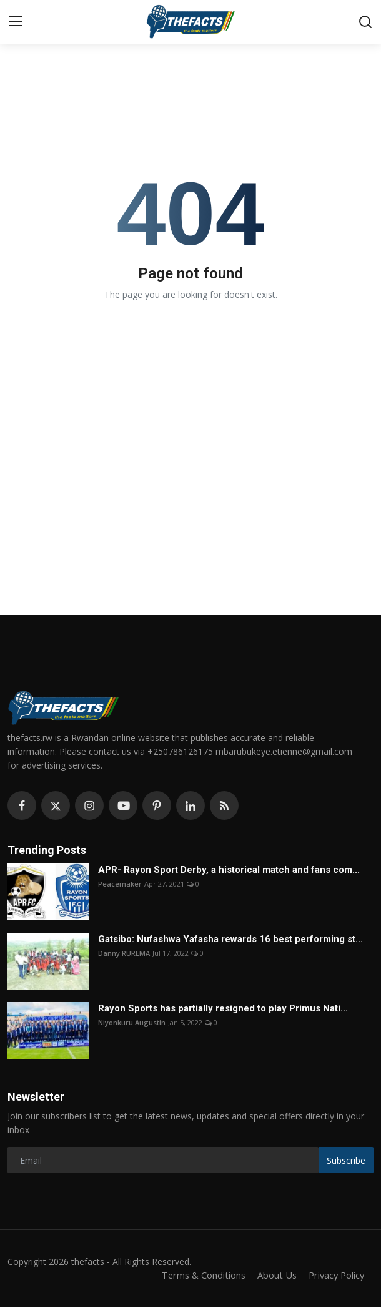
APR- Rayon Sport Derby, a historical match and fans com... (229, 869)
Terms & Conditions (199, 1275)
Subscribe (346, 1160)
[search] (365, 22)
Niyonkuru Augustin (132, 1022)
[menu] (15, 22)
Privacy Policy (334, 1275)
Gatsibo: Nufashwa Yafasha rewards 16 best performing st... (230, 939)
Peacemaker (120, 883)
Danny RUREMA (124, 953)
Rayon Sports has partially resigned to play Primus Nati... (223, 1008)
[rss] (224, 805)
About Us (274, 1275)
